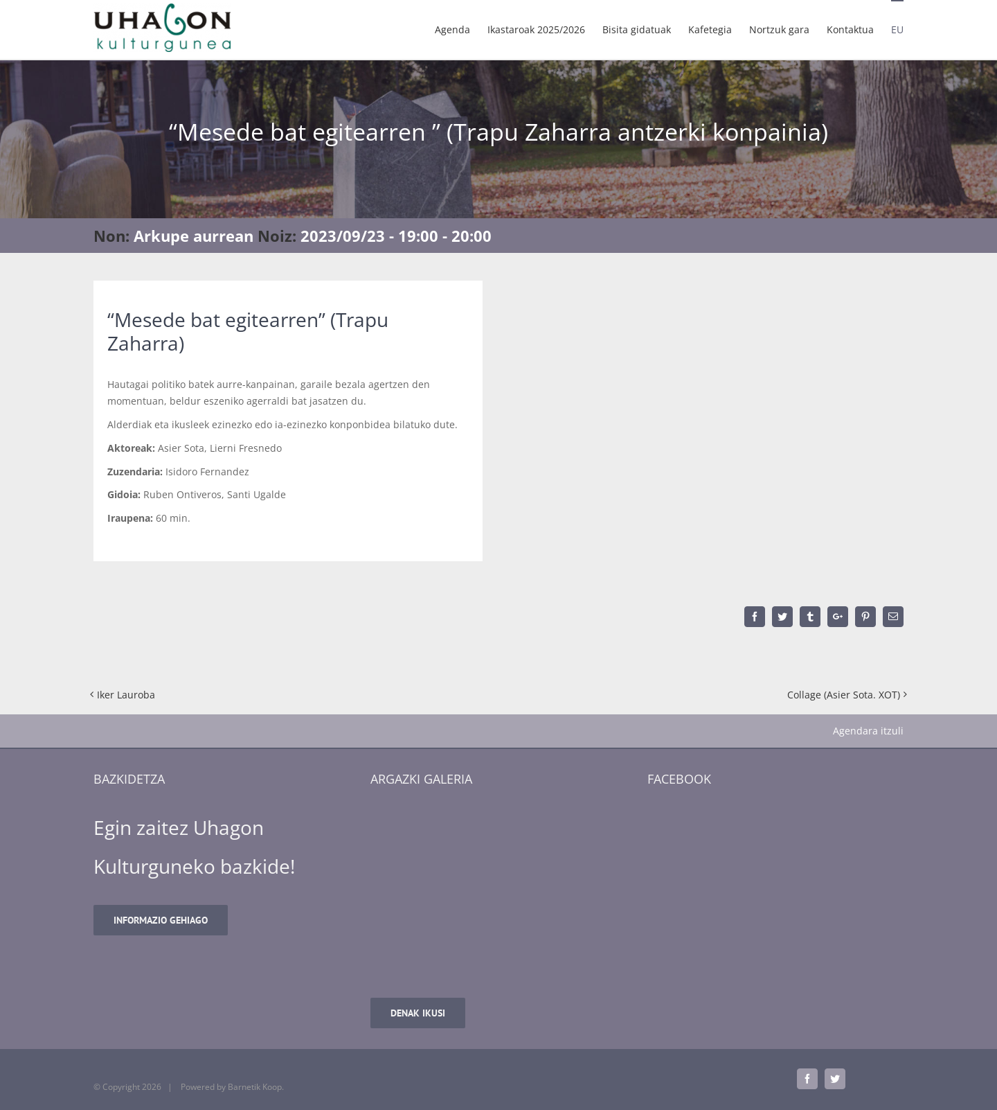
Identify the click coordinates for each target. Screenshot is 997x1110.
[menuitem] (461, 29)
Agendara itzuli (868, 730)
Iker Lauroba (126, 694)
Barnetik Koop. (256, 1087)
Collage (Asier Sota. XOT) (843, 694)
